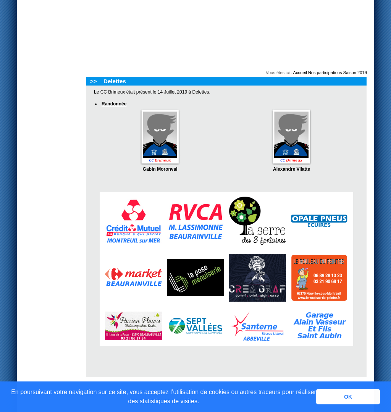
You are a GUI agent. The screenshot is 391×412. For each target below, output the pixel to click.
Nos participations (325, 72)
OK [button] (348, 397)
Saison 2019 (355, 72)
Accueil (300, 72)
